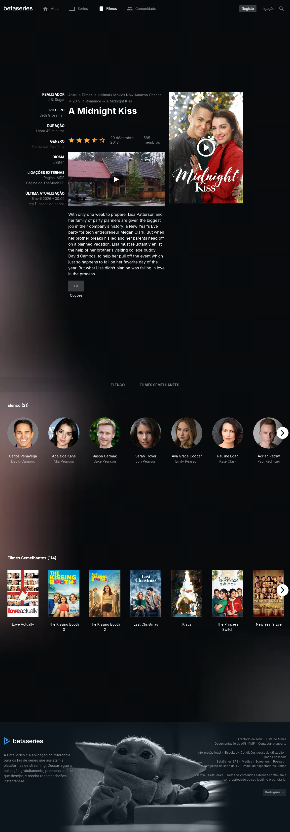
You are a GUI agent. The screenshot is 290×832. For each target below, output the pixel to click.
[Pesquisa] (281, 8)
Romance (93, 101)
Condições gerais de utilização (262, 752)
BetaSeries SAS (227, 761)
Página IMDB (54, 178)
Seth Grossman (52, 115)
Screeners (262, 761)
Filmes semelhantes (159, 385)
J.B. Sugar (56, 99)
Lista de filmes (276, 739)
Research (279, 761)
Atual (72, 95)
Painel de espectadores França (264, 766)
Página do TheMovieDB (45, 183)
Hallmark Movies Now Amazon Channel (130, 95)
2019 (76, 101)
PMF (252, 743)
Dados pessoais (275, 757)
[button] (22, 440)
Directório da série (249, 739)
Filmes (87, 95)
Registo (248, 8)
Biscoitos (230, 752)
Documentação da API (230, 743)
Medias (247, 761)
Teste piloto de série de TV (221, 766)
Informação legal (209, 752)
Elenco (118, 385)
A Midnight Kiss (119, 101)
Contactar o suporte (272, 743)
